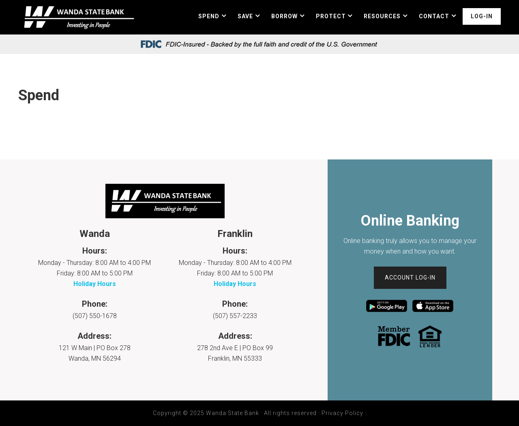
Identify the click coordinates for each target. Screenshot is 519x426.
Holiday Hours (94, 284)
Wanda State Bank (77, 17)
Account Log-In (410, 277)
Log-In (482, 16)
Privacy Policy (342, 413)
